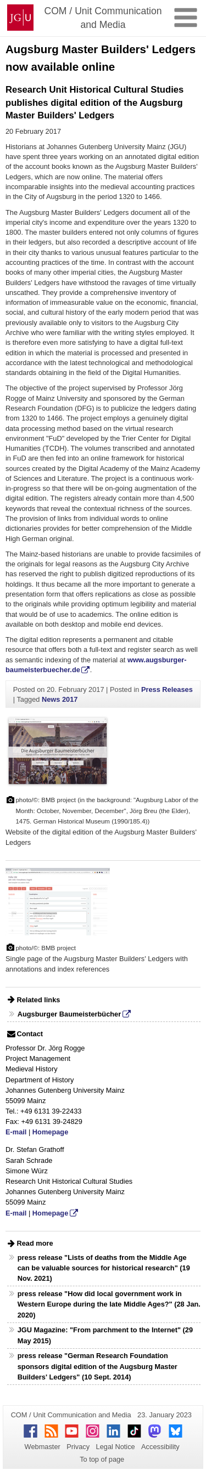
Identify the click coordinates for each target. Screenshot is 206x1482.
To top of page (102, 1459)
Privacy (78, 1447)
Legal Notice (115, 1447)
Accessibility (160, 1447)
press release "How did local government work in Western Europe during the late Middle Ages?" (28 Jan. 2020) (109, 1304)
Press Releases (167, 689)
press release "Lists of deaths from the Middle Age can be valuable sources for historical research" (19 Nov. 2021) (104, 1267)
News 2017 (59, 699)
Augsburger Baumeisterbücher (69, 1014)
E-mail (15, 1132)
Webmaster (42, 1447)
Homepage (50, 1132)
